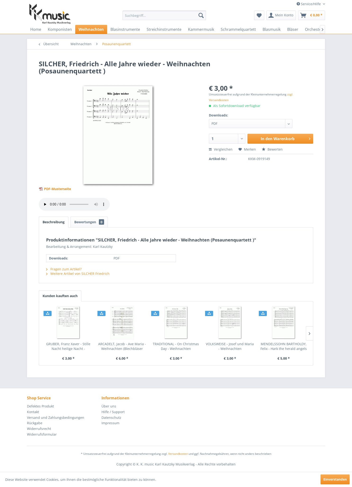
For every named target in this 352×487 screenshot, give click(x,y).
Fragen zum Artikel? (64, 269)
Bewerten (272, 149)
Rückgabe (34, 423)
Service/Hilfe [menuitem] (309, 4)
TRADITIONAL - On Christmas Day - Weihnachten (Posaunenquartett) (176, 346)
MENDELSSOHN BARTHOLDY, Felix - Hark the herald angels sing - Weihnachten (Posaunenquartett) (283, 346)
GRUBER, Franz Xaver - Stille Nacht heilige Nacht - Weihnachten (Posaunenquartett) (68, 346)
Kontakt (33, 412)
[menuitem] (164, 15)
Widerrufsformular (42, 434)
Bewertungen (89, 222)
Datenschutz (111, 417)
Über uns (108, 406)
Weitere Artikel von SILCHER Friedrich (78, 273)
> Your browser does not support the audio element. (74, 204)
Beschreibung (54, 222)
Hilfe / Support (113, 412)
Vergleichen (221, 149)
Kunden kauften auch (60, 296)
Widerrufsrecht (39, 428)
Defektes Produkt (40, 406)
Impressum (110, 423)
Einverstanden (335, 479)
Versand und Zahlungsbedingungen (55, 417)
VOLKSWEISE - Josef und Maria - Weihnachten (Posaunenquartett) (230, 346)
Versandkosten (178, 454)
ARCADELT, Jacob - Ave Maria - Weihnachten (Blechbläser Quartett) (122, 346)
